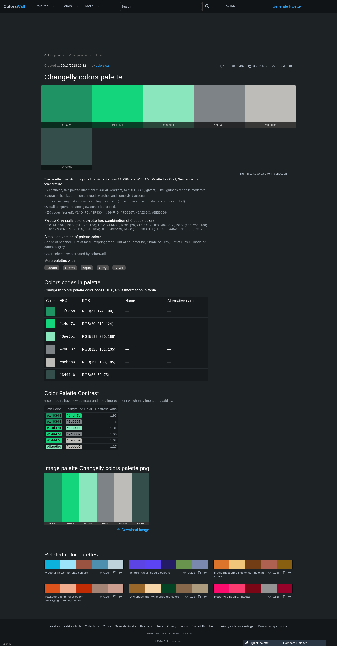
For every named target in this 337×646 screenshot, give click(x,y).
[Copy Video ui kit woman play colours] (115, 572)
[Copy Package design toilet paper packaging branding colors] (115, 596)
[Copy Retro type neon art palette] (284, 596)
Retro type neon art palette (232, 596)
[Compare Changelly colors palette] (290, 66)
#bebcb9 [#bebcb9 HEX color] (50, 359)
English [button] (230, 6)
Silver (119, 268)
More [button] (89, 6)
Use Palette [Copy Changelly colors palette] (258, 66)
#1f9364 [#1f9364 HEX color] (50, 308)
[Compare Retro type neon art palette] (290, 596)
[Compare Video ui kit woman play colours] (121, 572)
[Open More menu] (53, 6)
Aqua (87, 268)
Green (70, 268)
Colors (14, 6)
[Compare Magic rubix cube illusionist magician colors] (290, 572)
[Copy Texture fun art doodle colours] (199, 572)
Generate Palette (287, 6)
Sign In (244, 173)
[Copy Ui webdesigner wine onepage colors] (199, 596)
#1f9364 (67, 310)
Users (159, 626)
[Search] (160, 6)
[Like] (221, 66)
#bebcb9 (67, 361)
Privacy (171, 626)
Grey (103, 268)
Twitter (149, 633)
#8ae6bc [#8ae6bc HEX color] (50, 333)
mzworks (281, 626)
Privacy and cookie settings (236, 626)
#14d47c (67, 323)
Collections (92, 626)
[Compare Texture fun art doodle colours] (205, 572)
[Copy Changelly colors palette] (69, 247)
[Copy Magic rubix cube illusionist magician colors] (284, 572)
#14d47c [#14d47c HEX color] (50, 320)
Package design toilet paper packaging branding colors (64, 598)
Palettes (42, 6)
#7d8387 (67, 349)
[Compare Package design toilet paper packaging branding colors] (121, 596)
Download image (133, 530)
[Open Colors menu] (77, 6)
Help (212, 626)
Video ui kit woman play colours (66, 572)
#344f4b (67, 374)
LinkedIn (187, 633)
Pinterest (174, 633)
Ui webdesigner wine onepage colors (154, 596)
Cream (52, 268)
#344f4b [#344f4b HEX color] (50, 371)
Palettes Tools (72, 626)
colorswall (103, 65)
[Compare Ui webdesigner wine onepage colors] (205, 596)
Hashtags (146, 626)
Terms (184, 626)
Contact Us (199, 626)
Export (278, 66)
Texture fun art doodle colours (150, 572)
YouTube (161, 633)
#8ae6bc (67, 336)
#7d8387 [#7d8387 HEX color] (50, 346)
